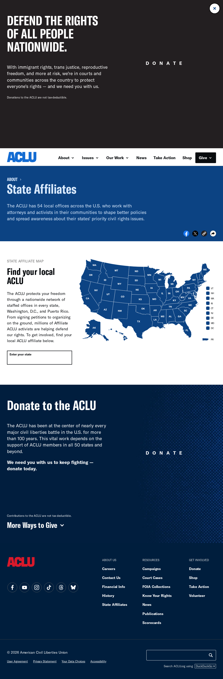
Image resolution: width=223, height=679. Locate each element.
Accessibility (98, 661)
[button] (204, 234)
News (141, 157)
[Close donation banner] (214, 8)
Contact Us (111, 578)
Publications (152, 614)
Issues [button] (90, 157)
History (108, 595)
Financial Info (113, 586)
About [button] (66, 157)
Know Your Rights (157, 595)
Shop (187, 157)
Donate (195, 569)
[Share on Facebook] (186, 235)
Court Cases (152, 578)
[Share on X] (195, 235)
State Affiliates (114, 604)
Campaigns (151, 569)
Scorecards (151, 622)
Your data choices (73, 661)
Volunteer (197, 595)
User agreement (17, 661)
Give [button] (205, 157)
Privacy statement (45, 661)
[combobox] (39, 358)
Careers (108, 569)
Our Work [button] (117, 157)
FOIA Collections (156, 586)
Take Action (165, 157)
